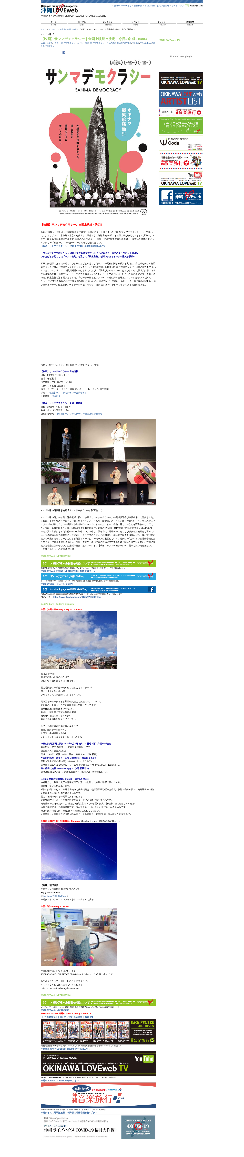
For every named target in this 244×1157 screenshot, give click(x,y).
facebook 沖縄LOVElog (54, 896)
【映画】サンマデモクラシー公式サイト (67, 392)
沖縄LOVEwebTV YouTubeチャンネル (60, 1080)
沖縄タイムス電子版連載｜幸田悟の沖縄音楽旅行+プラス (69, 1112)
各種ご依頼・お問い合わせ (157, 5)
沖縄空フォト (50, 46)
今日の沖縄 (111, 43)
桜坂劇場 (135, 43)
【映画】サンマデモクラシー (65, 43)
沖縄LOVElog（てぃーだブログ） (57, 584)
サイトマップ (178, 5)
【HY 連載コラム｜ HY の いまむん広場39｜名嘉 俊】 (67, 1017)
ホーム (43, 29)
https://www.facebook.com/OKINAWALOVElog (77, 597)
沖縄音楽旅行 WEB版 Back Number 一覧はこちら (65, 1049)
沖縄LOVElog (145, 43)
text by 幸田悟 (46, 43)
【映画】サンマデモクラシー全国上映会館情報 (79, 413)
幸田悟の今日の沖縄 (68, 29)
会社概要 (138, 5)
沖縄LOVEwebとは (122, 5)
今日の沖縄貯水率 (123, 43)
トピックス (53, 29)
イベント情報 (83, 43)
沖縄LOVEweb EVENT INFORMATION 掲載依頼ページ (68, 571)
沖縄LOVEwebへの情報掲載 (55, 1010)
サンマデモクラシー (97, 43)
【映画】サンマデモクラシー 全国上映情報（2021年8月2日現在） (73, 246)
